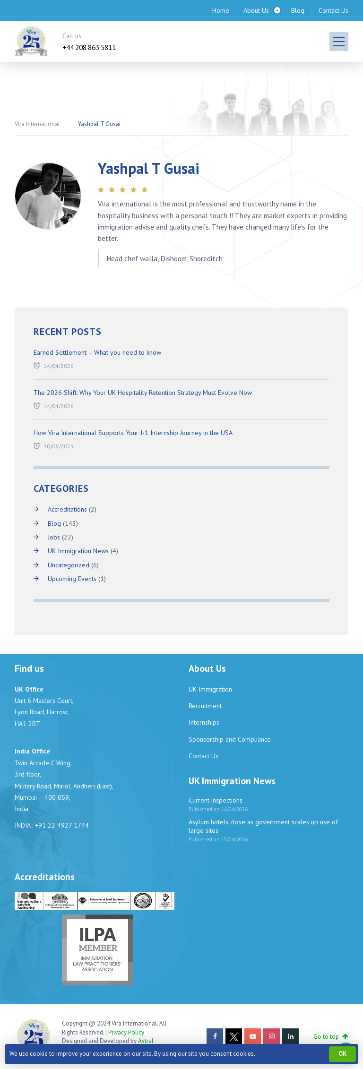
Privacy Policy (126, 1032)
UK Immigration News (78, 551)
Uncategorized (68, 565)
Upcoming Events (72, 578)
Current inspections (215, 800)
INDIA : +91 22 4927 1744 (52, 825)
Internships (204, 722)
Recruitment (205, 705)
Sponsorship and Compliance (230, 739)
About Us (256, 10)
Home (220, 10)
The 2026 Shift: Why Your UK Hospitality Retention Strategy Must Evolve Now (143, 392)
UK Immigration (210, 689)
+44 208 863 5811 (89, 47)
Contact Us (333, 10)
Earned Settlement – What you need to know (97, 352)
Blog (297, 10)
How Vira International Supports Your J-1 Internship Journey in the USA (133, 432)
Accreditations (67, 509)
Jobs (54, 537)
